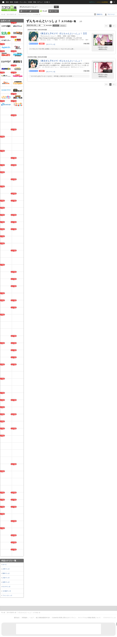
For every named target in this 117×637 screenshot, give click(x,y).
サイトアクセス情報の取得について (89, 617)
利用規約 (24, 617)
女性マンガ (5, 582)
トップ (25, 11)
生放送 (16, 2)
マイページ (111, 14)
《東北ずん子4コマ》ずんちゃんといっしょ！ (60, 61)
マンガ (44, 11)
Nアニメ (40, 2)
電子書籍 (54, 11)
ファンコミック (7, 595)
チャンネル (23, 2)
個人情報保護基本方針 (43, 617)
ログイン (92, 2)
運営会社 (17, 617)
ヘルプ (31, 617)
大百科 (30, 2)
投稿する (99, 14)
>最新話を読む (102, 49)
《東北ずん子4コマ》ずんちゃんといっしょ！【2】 (63, 33)
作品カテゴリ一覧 (8, 561)
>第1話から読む (103, 47)
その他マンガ (6, 591)
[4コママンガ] (50, 44)
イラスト (35, 11)
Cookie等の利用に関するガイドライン (64, 617)
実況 (34, 2)
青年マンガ (5, 573)
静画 (11, 2)
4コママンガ (6, 586)
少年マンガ (5, 569)
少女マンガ (5, 578)
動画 (7, 2)
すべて (4, 564)
